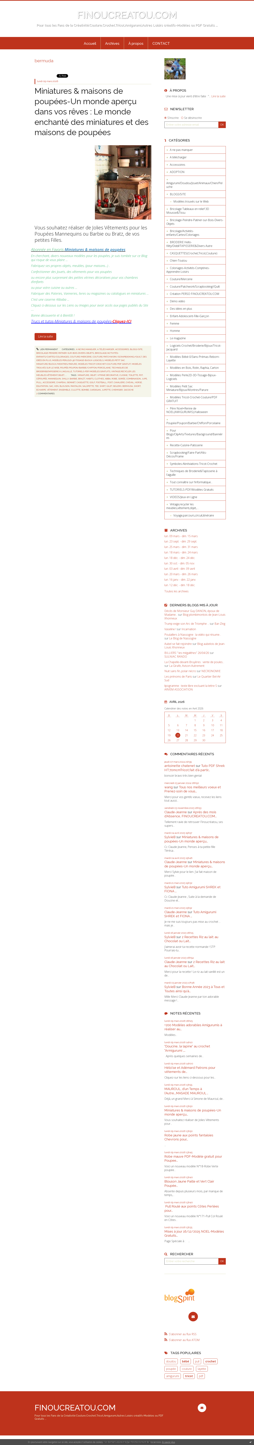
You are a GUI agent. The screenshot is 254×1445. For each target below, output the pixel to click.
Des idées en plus (181, 309)
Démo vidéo (177, 301)
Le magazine (178, 338)
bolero (117, 386)
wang (168, 787)
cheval (130, 382)
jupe (144, 378)
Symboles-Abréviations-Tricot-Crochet (193, 464)
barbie (73, 378)
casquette (83, 382)
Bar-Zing (219, 624)
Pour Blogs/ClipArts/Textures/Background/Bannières (194, 434)
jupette (106, 390)
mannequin (54, 378)
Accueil (90, 43)
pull (39, 382)
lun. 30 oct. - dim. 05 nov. (179, 563)
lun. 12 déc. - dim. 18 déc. (179, 585)
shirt (102, 386)
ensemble (64, 390)
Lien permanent (47, 349)
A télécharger (105, 349)
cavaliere (119, 382)
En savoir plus (168, 1442)
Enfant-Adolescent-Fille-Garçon (189, 316)
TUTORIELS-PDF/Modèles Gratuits (91, 371)
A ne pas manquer (86, 349)
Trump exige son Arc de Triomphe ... (186, 624)
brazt (81, 378)
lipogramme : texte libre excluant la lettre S (190, 686)
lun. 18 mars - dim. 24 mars (181, 552)
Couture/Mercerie (81, 357)
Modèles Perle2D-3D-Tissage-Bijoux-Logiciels (78, 360)
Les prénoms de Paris (178, 676)
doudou (171, 1361)
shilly (65, 378)
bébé (185, 1361)
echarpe (41, 390)
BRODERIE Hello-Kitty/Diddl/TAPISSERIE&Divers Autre (189, 244)
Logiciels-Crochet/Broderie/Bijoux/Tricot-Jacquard (193, 347)
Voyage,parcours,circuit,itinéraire (193, 515)
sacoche (129, 390)
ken (56, 386)
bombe (85, 390)
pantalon (76, 386)
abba (108, 378)
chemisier (117, 390)
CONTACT (161, 43)
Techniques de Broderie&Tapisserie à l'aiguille (191, 473)
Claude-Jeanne (175, 812)
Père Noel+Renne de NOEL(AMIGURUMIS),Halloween (187, 410)
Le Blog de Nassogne (182, 638)
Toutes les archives (176, 591)
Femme (174, 323)
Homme (175, 331)
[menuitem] (90, 43)
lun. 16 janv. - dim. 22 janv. (180, 580)
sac (51, 386)
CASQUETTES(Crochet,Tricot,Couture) (193, 253)
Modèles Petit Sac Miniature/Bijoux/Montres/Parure (187, 388)
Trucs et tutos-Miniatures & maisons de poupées (81, 321)
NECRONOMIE (210, 671)
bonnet (71, 382)
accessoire (49, 382)
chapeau (61, 382)
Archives (112, 43)
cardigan (95, 390)
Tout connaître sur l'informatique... (191, 482)
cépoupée (41, 378)
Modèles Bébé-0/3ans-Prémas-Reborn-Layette (193, 358)
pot (141, 375)
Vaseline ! (170, 629)
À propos (135, 43)
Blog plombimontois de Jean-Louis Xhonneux (194, 616)
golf (92, 382)
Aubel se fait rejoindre (178, 644)
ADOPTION (177, 172)
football (101, 382)
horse (138, 382)
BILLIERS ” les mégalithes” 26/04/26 (186, 653)
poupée (171, 1369)
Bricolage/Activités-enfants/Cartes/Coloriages (182, 233)
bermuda (127, 386)
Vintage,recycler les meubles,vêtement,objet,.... (182, 506)
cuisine (123, 375)
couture (187, 1369)
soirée (121, 378)
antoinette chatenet (179, 766)
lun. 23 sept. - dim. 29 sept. (180, 541)
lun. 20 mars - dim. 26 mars (181, 574)
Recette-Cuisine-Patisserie (186, 445)
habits (89, 378)
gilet (109, 386)
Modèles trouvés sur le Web (191, 201)
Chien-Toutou (178, 260)
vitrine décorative (107, 375)
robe (114, 378)
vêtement (52, 390)
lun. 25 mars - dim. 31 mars (181, 547)
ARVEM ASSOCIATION (178, 689)
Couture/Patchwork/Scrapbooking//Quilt (117, 357)
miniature (83, 375)
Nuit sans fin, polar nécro (180, 671)
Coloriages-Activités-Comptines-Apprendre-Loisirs (188, 270)
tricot (189, 1376)
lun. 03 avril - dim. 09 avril (179, 569)
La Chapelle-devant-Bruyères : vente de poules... (194, 662)
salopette (88, 386)
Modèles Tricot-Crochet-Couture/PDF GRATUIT (104, 364)
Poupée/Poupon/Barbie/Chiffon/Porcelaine (85, 367)
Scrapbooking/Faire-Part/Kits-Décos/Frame (186, 454)
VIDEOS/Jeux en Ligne (183, 497)
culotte (75, 390)
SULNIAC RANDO (175, 656)
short (137, 386)
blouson (64, 386)
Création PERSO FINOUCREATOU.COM (194, 294)
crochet (210, 1361)
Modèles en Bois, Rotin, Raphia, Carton (194, 368)
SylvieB (170, 837)
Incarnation (189, 629)
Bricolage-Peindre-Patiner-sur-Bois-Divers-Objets (65, 353)
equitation (42, 386)
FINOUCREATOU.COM (127, 15)
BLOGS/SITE (136, 349)
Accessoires (122, 349)
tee (97, 386)
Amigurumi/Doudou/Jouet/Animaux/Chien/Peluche (194, 185)
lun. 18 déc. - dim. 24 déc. (179, 558)
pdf (201, 1376)
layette (202, 1369)
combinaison (133, 378)
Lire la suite (45, 336)
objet (93, 375)
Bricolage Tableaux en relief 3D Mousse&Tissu (187, 211)
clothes (99, 378)
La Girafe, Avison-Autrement (186, 666)
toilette (133, 375)
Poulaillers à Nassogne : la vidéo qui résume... (192, 635)
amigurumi (172, 1376)
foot (110, 382)
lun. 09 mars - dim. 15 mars (181, 536)
